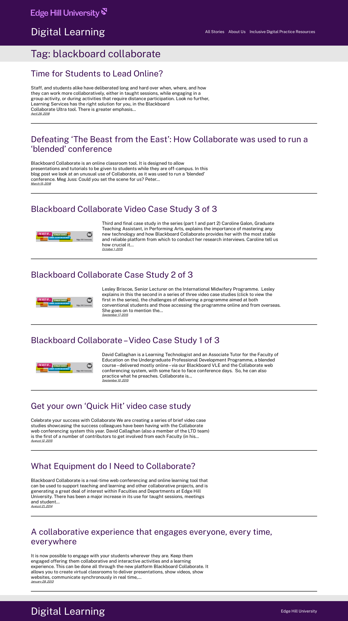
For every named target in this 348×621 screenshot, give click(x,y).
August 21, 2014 (41, 506)
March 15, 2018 (41, 183)
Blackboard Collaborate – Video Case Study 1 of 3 (125, 340)
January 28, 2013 (42, 581)
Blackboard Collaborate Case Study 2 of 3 (112, 274)
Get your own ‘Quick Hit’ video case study (111, 406)
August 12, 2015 (41, 440)
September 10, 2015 (115, 380)
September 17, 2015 (115, 315)
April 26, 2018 (40, 113)
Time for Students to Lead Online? (97, 73)
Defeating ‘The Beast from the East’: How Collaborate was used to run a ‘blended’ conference (169, 144)
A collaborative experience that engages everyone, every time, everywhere (151, 536)
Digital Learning (68, 32)
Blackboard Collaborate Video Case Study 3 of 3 (124, 209)
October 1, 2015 (112, 249)
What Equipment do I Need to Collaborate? (113, 466)
